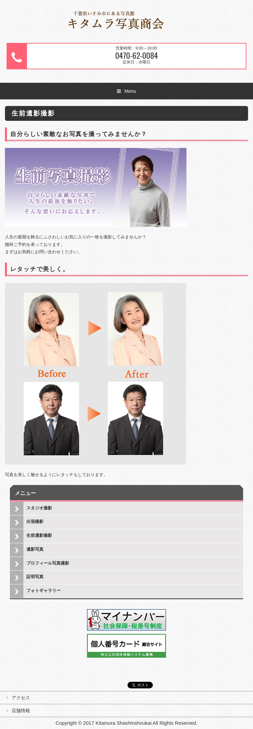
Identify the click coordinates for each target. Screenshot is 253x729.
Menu (130, 91)
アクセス (21, 697)
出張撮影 (34, 521)
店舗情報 (21, 710)
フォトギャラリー (43, 590)
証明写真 (34, 576)
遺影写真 (34, 549)
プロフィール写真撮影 (47, 563)
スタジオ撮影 (39, 507)
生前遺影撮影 (39, 535)
